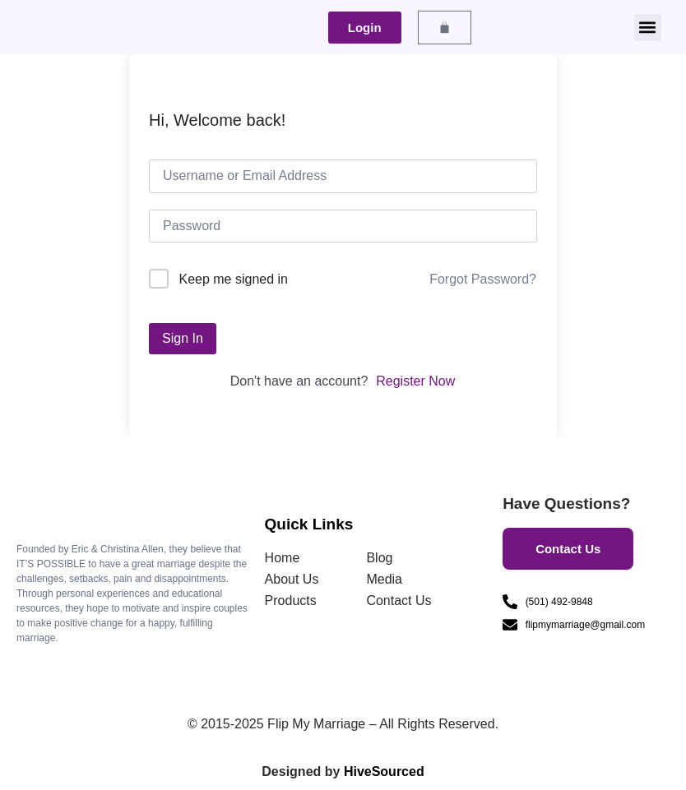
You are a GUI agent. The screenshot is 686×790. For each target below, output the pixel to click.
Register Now (415, 381)
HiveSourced (384, 771)
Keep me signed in (233, 279)
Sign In (182, 338)
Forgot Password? (482, 279)
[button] (647, 27)
